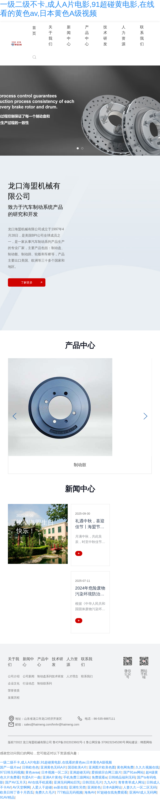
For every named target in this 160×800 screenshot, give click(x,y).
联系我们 (142, 35)
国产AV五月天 (15, 782)
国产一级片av (10, 767)
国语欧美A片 (77, 767)
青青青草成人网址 (131, 782)
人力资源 (123, 35)
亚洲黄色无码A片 (53, 767)
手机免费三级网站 (76, 777)
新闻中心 (69, 35)
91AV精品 (7, 797)
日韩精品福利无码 (122, 777)
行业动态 (28, 683)
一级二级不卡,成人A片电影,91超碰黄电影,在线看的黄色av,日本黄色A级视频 (56, 762)
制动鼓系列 (44, 683)
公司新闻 (28, 676)
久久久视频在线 (147, 767)
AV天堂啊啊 (21, 787)
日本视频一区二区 (54, 772)
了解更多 (31, 282)
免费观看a (99, 777)
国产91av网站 (133, 772)
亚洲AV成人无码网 (143, 792)
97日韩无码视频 (12, 772)
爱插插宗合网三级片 (106, 772)
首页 (34, 30)
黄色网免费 (125, 767)
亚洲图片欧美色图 (102, 767)
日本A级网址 (111, 787)
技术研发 (105, 35)
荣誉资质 (14, 690)
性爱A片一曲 (31, 777)
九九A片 (110, 782)
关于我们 (50, 35)
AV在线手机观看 (40, 782)
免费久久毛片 (45, 792)
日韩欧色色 (30, 767)
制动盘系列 (44, 676)
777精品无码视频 (69, 792)
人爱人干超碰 (42, 787)
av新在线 (60, 787)
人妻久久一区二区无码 (139, 787)
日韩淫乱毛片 (92, 782)
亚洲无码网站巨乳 (67, 782)
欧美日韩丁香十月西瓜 (16, 792)
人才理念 (72, 676)
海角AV (89, 792)
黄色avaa (32, 772)
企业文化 (14, 683)
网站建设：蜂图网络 (139, 742)
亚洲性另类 (77, 787)
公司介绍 (14, 676)
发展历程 (14, 697)
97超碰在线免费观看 (112, 792)
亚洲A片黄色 (51, 777)
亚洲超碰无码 (80, 772)
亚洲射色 (94, 787)
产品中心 (87, 35)
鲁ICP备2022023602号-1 (69, 742)
